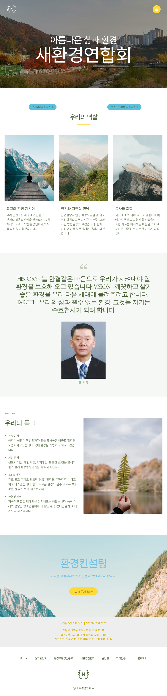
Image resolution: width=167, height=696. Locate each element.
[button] (43, 107)
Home (24, 658)
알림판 (105, 658)
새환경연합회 (87, 658)
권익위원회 (41, 658)
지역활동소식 (123, 658)
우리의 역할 (83, 116)
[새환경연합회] (11, 10)
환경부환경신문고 (63, 658)
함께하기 (142, 658)
